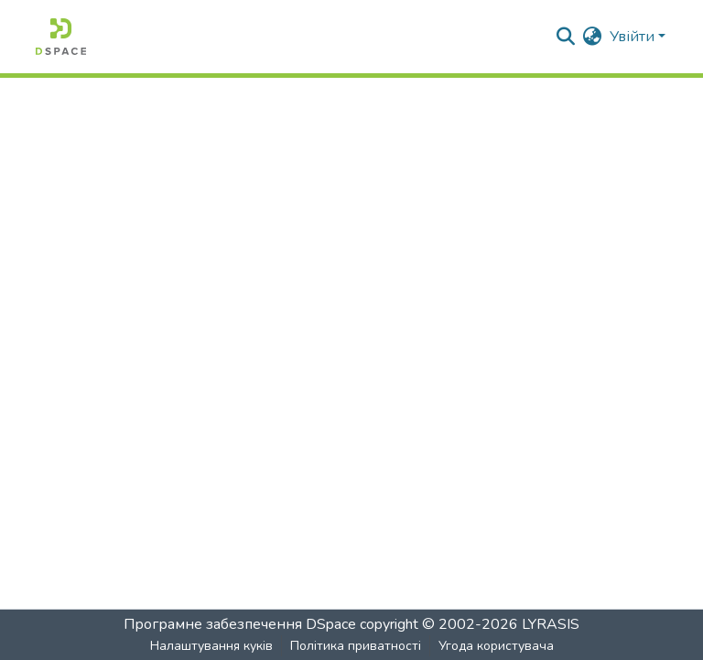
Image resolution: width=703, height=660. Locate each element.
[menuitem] (592, 37)
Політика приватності (355, 646)
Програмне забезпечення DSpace (240, 624)
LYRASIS (550, 624)
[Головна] (61, 36)
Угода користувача (496, 646)
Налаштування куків (211, 646)
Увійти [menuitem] (632, 37)
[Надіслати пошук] (566, 37)
